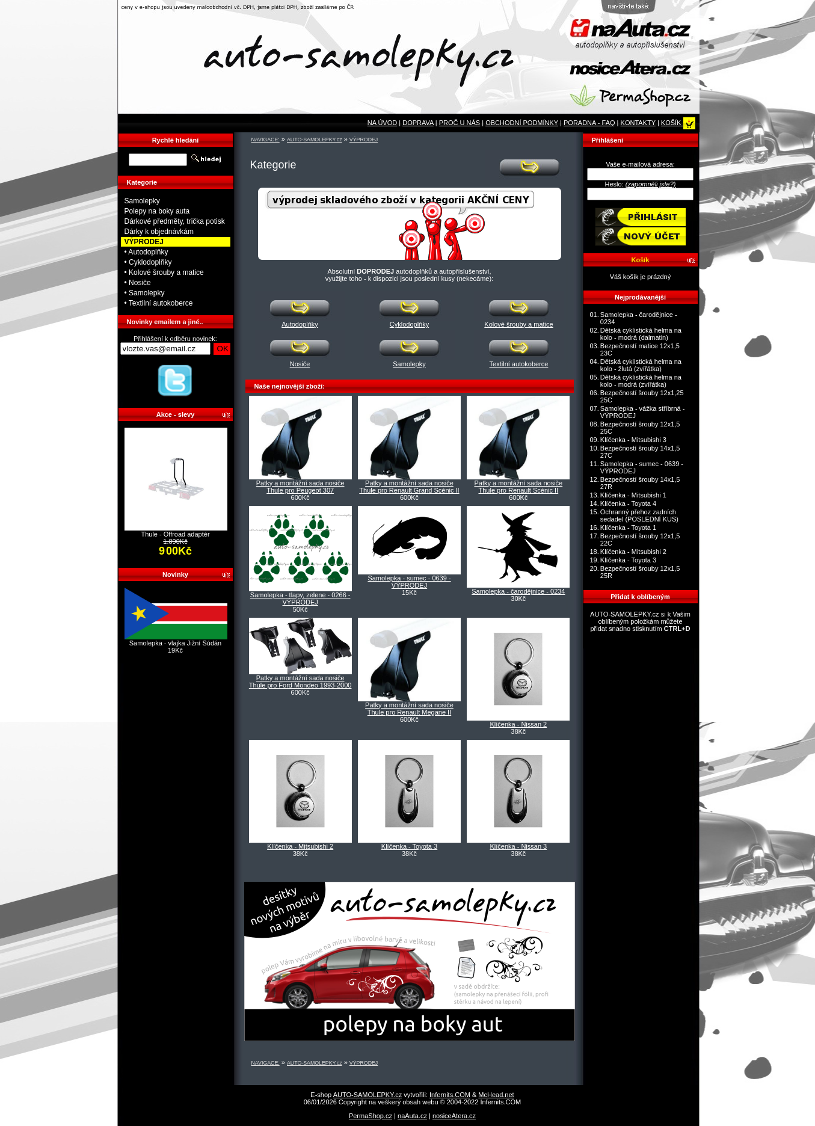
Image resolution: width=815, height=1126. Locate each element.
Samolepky (409, 361)
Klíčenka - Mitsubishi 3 (633, 439)
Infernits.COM (449, 1094)
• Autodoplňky (146, 252)
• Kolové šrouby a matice (164, 272)
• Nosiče (138, 282)
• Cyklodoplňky (148, 262)
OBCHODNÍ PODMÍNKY (521, 122)
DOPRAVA (418, 122)
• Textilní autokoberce (159, 303)
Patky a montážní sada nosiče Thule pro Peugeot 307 (300, 486)
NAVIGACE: (265, 140)
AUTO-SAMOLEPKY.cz (314, 140)
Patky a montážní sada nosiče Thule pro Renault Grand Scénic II (409, 486)
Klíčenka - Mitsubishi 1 (633, 495)
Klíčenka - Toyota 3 (409, 846)
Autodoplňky (300, 321)
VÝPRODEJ (363, 140)
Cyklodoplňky (409, 321)
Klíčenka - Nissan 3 (518, 846)
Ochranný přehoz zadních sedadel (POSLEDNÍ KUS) (639, 515)
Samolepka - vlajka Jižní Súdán (175, 643)
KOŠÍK (678, 122)
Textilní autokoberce (519, 361)
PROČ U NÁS (459, 122)
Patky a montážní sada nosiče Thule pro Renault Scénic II (518, 486)
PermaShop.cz (370, 1115)
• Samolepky (145, 293)
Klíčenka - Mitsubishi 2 (300, 846)
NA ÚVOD (383, 122)
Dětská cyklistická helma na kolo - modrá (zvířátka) (640, 381)
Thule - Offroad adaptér (175, 534)
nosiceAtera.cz (454, 1115)
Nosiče (300, 361)
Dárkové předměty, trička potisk (175, 221)
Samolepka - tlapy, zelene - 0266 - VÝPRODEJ (300, 598)
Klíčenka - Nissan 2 (518, 724)
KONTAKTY (638, 122)
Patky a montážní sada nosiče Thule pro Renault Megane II (409, 708)
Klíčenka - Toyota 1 (628, 527)
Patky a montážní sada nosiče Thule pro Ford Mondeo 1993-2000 (300, 681)
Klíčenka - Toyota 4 (628, 503)
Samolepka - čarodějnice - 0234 (518, 591)
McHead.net (496, 1094)
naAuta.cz (412, 1115)
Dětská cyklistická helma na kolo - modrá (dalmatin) (640, 334)
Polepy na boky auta (157, 211)
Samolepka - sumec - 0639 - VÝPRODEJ (409, 581)
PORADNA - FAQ (589, 122)
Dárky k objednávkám (159, 231)
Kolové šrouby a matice (519, 321)
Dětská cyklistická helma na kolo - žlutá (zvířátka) (640, 365)
